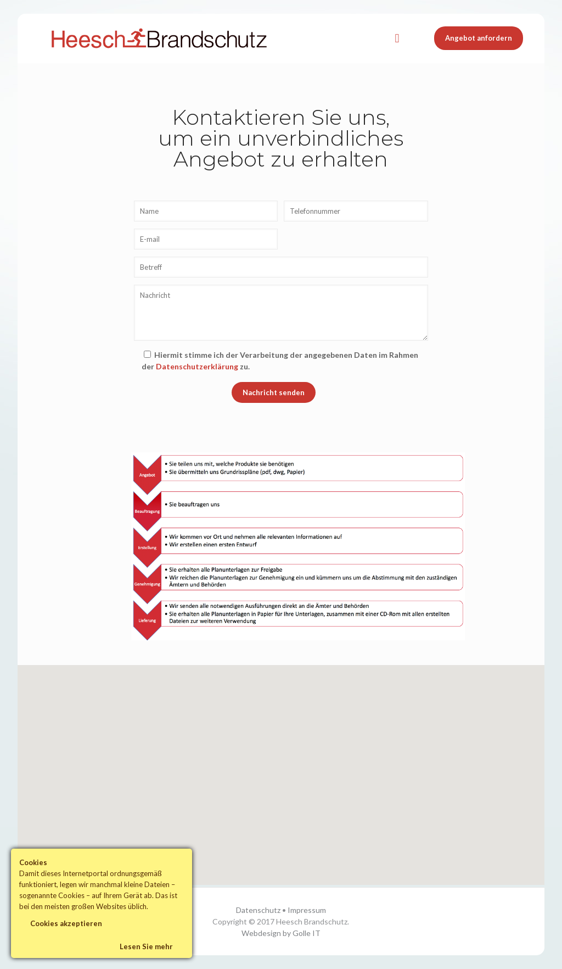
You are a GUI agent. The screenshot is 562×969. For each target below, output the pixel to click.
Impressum (307, 910)
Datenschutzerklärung (197, 366)
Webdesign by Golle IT (281, 933)
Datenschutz (258, 910)
